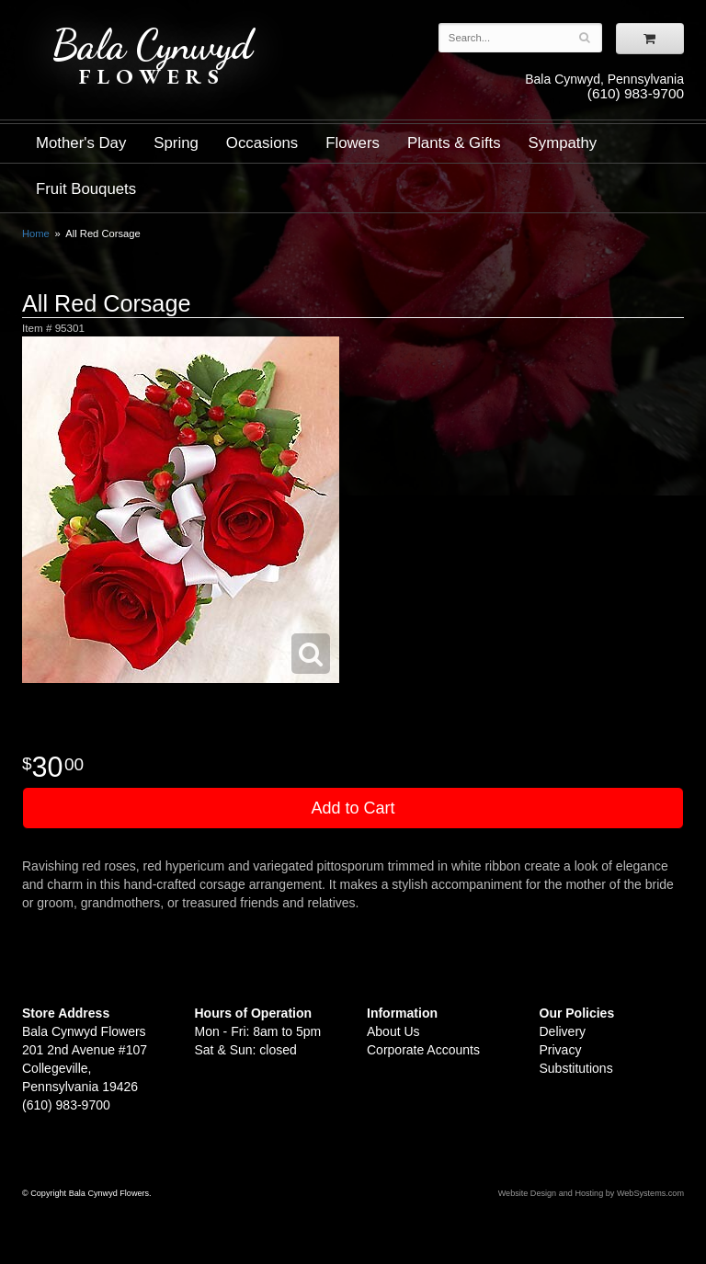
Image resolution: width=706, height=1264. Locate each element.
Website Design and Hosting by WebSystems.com (591, 1193)
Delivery (563, 1031)
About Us (393, 1031)
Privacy (561, 1049)
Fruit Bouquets (86, 189)
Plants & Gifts (454, 143)
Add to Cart (352, 808)
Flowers (352, 143)
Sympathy (563, 143)
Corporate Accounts (423, 1049)
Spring (176, 143)
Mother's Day (81, 143)
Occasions (262, 143)
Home (36, 233)
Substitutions (576, 1068)
